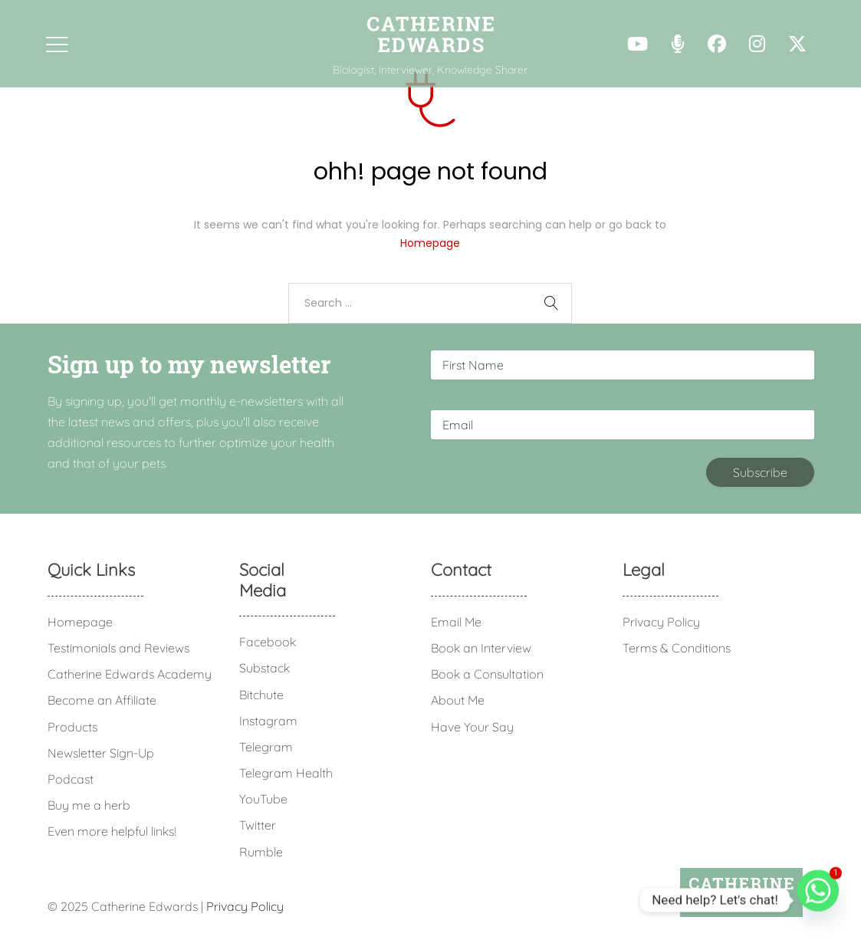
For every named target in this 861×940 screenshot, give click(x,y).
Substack (264, 667)
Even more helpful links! (112, 831)
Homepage (430, 243)
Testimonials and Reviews (118, 648)
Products (72, 727)
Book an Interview (481, 648)
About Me (458, 700)
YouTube (263, 799)
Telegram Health (286, 773)
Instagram (268, 720)
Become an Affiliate (102, 700)
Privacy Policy (661, 621)
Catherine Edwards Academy (130, 674)
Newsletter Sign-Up (101, 753)
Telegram (266, 746)
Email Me (456, 621)
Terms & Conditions (677, 648)
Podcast (71, 779)
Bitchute (261, 694)
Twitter (257, 825)
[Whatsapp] (818, 900)
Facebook (267, 641)
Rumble (261, 851)
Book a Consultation (487, 674)
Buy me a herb (89, 805)
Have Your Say (472, 727)
